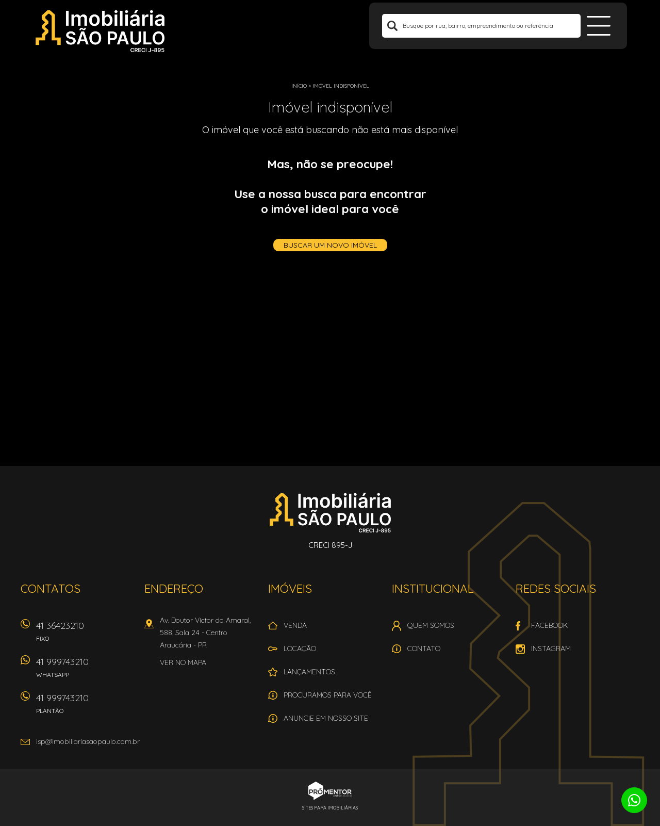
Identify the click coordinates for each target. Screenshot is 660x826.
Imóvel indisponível (340, 86)
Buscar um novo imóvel (330, 245)
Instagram (551, 648)
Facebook (549, 625)
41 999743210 (85, 671)
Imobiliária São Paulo (330, 512)
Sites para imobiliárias (330, 808)
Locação (300, 648)
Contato (423, 648)
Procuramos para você (328, 695)
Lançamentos (309, 671)
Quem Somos (430, 625)
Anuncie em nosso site (326, 718)
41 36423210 (85, 635)
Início (299, 86)
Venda (295, 625)
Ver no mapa (183, 662)
